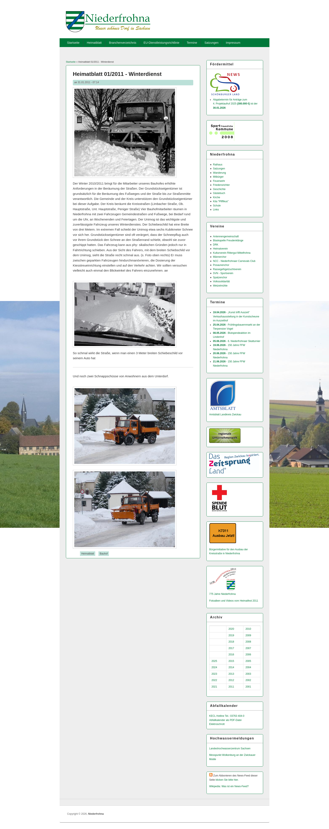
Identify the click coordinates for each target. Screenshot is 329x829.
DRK (215, 244)
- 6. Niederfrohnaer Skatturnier (236, 341)
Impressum (233, 42)
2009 (248, 635)
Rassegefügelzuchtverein (227, 269)
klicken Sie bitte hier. (227, 779)
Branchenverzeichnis (122, 42)
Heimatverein (220, 248)
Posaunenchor (221, 265)
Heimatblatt (94, 42)
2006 (248, 654)
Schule (217, 205)
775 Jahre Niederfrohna (222, 594)
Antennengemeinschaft (226, 236)
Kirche (216, 197)
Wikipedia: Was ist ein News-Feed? (229, 786)
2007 (248, 648)
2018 (231, 641)
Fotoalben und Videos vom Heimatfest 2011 (233, 600)
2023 (214, 673)
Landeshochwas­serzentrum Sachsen (230, 748)
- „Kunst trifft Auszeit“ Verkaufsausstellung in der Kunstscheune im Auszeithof (236, 316)
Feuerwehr (219, 181)
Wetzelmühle (220, 285)
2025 (214, 661)
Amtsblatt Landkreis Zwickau (225, 414)
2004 (248, 667)
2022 (214, 680)
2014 (231, 667)
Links (216, 209)
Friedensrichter (221, 184)
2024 (214, 667)
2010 (248, 628)
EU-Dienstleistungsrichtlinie (161, 42)
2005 (248, 661)
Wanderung (219, 172)
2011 (231, 686)
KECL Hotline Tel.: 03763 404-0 (226, 715)
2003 (248, 673)
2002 (248, 680)
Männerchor (219, 256)
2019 (231, 635)
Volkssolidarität (221, 281)
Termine (192, 42)
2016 (231, 654)
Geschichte (219, 189)
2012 (231, 680)
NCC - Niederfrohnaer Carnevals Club (234, 261)
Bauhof (104, 553)
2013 (231, 673)
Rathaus (217, 164)
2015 (231, 661)
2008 (248, 641)
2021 (214, 686)
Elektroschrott (217, 724)
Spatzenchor (220, 277)
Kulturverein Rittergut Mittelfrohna (232, 252)
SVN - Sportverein (223, 273)
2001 (248, 686)
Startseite (73, 42)
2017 (231, 648)
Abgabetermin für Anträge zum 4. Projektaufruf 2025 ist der (235, 103)
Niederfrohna (96, 813)
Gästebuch (219, 193)
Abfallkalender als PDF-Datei (225, 720)
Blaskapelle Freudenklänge (228, 240)
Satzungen (211, 42)
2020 (231, 628)
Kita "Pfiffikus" (220, 201)
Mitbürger (218, 176)
